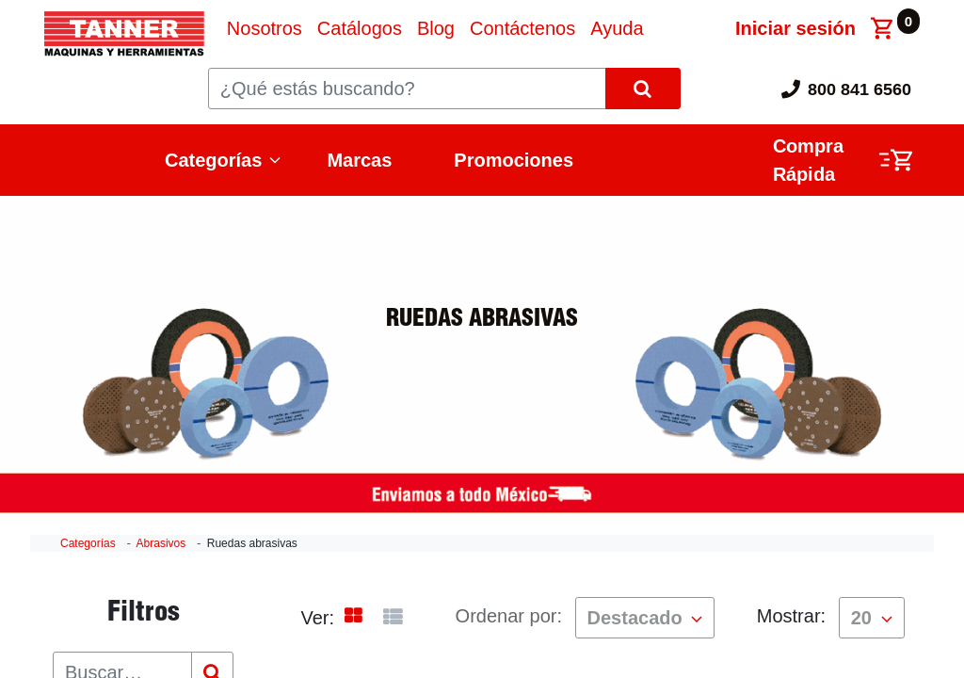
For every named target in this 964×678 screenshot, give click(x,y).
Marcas (359, 160)
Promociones (513, 160)
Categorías (213, 160)
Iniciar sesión (795, 28)
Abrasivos (161, 543)
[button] (645, 617)
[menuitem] (264, 28)
